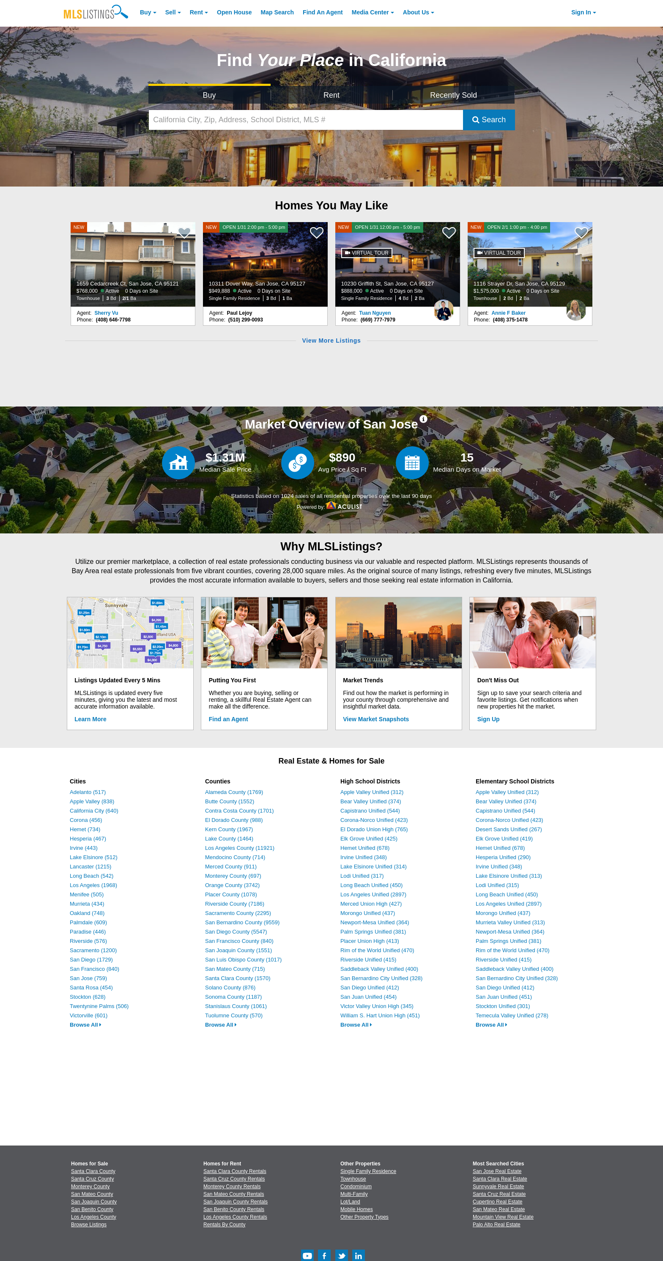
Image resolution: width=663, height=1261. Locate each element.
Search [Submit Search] (489, 119)
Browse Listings (89, 1225)
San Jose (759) (88, 978)
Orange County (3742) (232, 885)
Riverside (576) (88, 941)
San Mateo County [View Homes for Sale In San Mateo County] (92, 1194)
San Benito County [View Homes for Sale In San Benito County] (92, 1209)
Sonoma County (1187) (233, 997)
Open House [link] (234, 12)
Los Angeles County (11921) (239, 848)
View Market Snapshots (376, 719)
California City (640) (94, 811)
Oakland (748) (87, 913)
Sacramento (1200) (93, 950)
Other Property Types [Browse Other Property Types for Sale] (364, 1217)
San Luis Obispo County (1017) (243, 959)
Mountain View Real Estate (503, 1217)
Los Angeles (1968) (93, 885)
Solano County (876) (230, 987)
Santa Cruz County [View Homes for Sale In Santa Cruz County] (92, 1179)
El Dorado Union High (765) (374, 829)
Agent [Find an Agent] (323, 12)
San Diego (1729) (91, 959)
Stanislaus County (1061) (236, 1006)
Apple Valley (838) (92, 801)
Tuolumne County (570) (234, 1015)
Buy (145, 12)
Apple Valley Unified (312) (371, 792)
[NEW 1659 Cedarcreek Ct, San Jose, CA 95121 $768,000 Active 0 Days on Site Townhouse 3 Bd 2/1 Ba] (133, 264)
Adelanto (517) (88, 792)
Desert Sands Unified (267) (509, 829)
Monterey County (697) (233, 876)
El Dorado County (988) (234, 820)
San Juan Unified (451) (504, 997)
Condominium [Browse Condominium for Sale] (356, 1187)
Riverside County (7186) (234, 904)
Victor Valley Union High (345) (377, 1006)
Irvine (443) (84, 848)
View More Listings (331, 340)
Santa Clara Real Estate (500, 1179)
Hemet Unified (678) (364, 848)
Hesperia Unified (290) (503, 857)
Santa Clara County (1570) (238, 978)
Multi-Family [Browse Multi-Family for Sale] (354, 1194)
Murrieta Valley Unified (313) (510, 922)
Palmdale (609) (88, 922)
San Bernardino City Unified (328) (381, 978)
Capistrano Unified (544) (370, 811)
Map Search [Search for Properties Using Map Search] (277, 12)
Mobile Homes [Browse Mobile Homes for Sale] (356, 1209)
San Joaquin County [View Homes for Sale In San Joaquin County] (94, 1202)
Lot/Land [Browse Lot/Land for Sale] (350, 1202)
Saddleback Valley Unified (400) (379, 969)
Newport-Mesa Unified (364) (374, 922)
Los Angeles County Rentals (235, 1217)
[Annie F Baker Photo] (575, 306)
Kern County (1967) (229, 829)
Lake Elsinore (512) (94, 857)
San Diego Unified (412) (369, 987)
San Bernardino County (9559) (242, 922)
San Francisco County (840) (239, 941)
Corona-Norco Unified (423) (374, 820)
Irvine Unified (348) (363, 857)
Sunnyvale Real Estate (498, 1187)
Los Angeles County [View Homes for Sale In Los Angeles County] (93, 1217)
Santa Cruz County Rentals (234, 1179)
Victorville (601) (88, 1015)
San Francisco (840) (94, 969)
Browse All (85, 1025)
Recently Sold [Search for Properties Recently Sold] (453, 95)
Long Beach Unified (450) (371, 885)
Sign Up (488, 719)
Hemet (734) (85, 829)
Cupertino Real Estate (497, 1202)
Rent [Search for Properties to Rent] (331, 95)
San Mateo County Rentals (233, 1194)
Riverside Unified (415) (368, 959)
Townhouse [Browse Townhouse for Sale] (353, 1179)
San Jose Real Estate (497, 1171)
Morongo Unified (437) (367, 913)
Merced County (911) (231, 866)
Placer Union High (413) (369, 941)
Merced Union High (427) (371, 904)
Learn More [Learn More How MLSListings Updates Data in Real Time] (90, 719)
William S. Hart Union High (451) (380, 1015)
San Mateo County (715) (235, 969)
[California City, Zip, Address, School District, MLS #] (306, 120)
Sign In (581, 12)
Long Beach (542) (91, 876)
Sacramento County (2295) (238, 913)
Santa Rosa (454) (91, 987)
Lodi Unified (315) (497, 885)
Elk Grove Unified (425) (368, 838)
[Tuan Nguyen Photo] (443, 306)
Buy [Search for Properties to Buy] (209, 95)
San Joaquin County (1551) (238, 950)
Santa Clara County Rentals (234, 1171)
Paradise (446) (88, 932)
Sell (170, 12)
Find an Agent (228, 719)
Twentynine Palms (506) (99, 1006)
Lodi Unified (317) (362, 876)
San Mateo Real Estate (499, 1209)
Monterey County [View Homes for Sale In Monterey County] (90, 1187)
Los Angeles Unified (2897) (373, 894)
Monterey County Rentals (231, 1187)
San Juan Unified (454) (368, 997)
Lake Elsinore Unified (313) (509, 876)
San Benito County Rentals (233, 1209)
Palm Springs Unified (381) (373, 932)
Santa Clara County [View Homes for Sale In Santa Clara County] (93, 1171)
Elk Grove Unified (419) (504, 838)
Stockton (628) (88, 997)
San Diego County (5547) (236, 932)
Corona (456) (86, 820)
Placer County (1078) (231, 894)
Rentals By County (224, 1225)
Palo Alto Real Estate (497, 1225)
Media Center (370, 12)
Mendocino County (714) (235, 857)
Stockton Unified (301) (503, 1006)
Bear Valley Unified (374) (370, 801)
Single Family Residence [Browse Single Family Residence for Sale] (368, 1171)
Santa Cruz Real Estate (499, 1194)
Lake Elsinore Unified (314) (373, 866)
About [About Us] (416, 12)
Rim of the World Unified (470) (377, 950)
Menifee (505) (87, 894)
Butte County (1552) (229, 801)
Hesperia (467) (88, 838)
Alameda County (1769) (234, 792)
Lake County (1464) (229, 838)
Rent (196, 12)
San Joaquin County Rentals (235, 1202)
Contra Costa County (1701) (239, 811)
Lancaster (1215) (90, 866)
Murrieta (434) (87, 904)
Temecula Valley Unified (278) (512, 1015)
